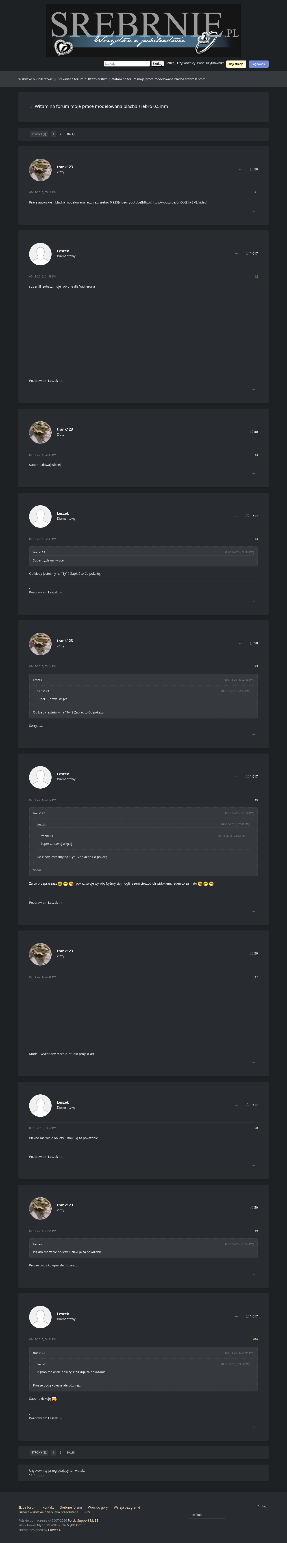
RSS (87, 1512)
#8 (256, 1128)
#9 (256, 1231)
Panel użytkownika (210, 63)
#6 (256, 800)
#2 (256, 276)
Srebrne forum (71, 1507)
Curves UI (55, 1530)
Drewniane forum (70, 79)
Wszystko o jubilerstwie (35, 79)
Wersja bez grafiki (127, 1507)
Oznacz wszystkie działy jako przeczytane (48, 1512)
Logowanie (259, 64)
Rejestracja (236, 64)
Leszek (63, 250)
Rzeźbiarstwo (98, 79)
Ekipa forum (27, 1507)
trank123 (65, 166)
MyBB (41, 1525)
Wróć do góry (98, 1507)
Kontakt (48, 1507)
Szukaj (170, 63)
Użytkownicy (186, 63)
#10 (255, 1339)
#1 (256, 192)
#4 (256, 539)
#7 (256, 977)
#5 (256, 666)
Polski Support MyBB (83, 1520)
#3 (256, 455)
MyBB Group (76, 1525)
